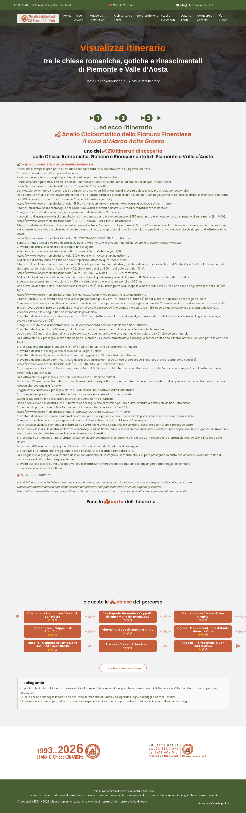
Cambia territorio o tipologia (123, 668)
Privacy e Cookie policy (213, 803)
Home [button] (67, 16)
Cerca (223, 18)
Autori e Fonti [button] (186, 18)
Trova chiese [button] (79, 18)
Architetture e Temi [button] (123, 18)
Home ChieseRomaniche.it (105, 81)
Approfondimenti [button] (147, 16)
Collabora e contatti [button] (204, 18)
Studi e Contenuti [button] (168, 18)
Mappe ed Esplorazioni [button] (98, 18)
